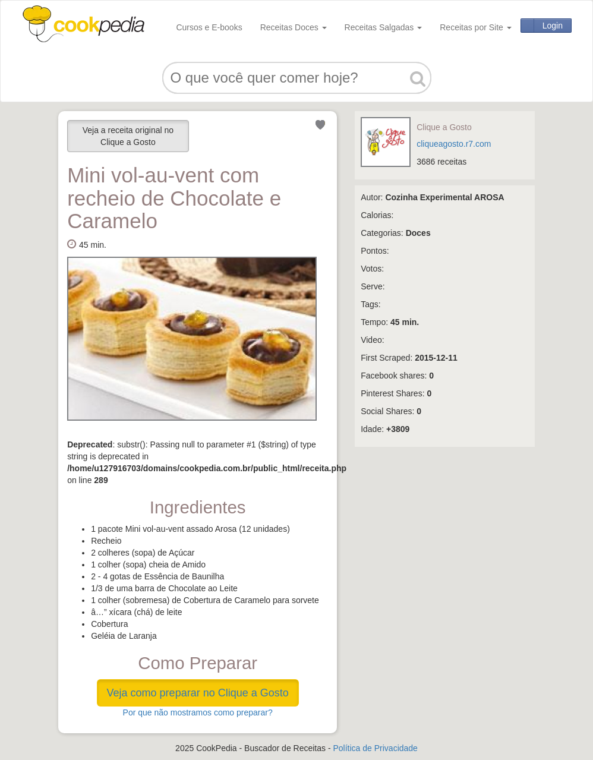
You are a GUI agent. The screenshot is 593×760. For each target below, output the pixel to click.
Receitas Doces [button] (293, 27)
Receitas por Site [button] (476, 27)
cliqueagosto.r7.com (454, 144)
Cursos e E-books (209, 27)
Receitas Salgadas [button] (383, 27)
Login (552, 25)
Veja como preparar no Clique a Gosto (198, 693)
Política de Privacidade (375, 748)
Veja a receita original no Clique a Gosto (128, 136)
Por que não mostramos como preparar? (198, 712)
